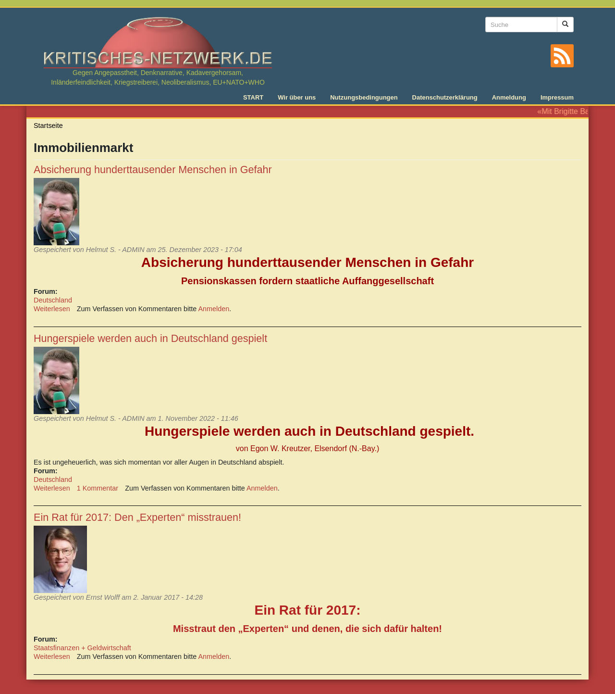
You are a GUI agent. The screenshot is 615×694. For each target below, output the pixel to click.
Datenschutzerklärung (445, 97)
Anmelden (214, 309)
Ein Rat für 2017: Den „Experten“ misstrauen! (137, 517)
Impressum (557, 97)
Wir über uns (297, 97)
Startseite (48, 125)
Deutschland (53, 300)
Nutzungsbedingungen (363, 97)
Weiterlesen (52, 309)
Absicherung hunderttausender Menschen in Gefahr (153, 170)
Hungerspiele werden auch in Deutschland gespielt (150, 338)
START (253, 97)
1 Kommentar (97, 488)
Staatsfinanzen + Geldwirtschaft (82, 648)
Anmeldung (509, 97)
